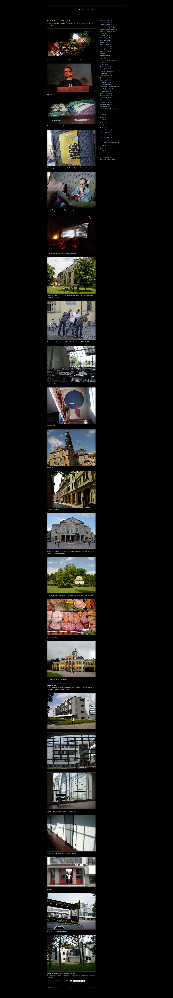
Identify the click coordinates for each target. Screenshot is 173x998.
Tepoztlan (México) (105, 95)
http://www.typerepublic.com (107, 159)
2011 (103, 117)
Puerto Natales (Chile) (106, 75)
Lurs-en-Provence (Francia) (107, 60)
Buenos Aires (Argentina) (107, 27)
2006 (103, 146)
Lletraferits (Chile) (105, 55)
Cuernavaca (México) (106, 31)
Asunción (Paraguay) (105, 22)
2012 (103, 115)
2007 (103, 127)
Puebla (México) (104, 73)
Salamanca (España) (105, 84)
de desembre (107, 130)
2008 (103, 125)
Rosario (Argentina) (105, 82)
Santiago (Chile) (104, 91)
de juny (105, 140)
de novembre (107, 132)
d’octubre (106, 135)
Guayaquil (102, 42)
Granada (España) (105, 40)
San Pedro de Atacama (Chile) (108, 86)
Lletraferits (103, 53)
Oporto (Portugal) (104, 69)
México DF (103, 64)
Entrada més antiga (90, 987)
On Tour (86, 9)
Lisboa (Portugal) (104, 51)
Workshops (103, 106)
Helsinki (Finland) (104, 44)
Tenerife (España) (105, 93)
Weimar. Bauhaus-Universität (111, 142)
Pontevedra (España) (106, 71)
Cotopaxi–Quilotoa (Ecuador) (108, 29)
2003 (103, 148)
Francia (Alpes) (104, 35)
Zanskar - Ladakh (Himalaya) (108, 108)
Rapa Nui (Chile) (104, 80)
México (102, 62)
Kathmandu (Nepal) (105, 47)
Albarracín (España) (105, 20)
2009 (103, 122)
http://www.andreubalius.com (108, 157)
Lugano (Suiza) (104, 58)
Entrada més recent (52, 987)
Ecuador (102, 33)
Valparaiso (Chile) (105, 100)
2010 (103, 120)
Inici (71, 987)
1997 (103, 151)
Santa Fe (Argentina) (105, 89)
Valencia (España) (105, 97)
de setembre (107, 137)
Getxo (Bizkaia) (104, 38)
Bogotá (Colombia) (105, 24)
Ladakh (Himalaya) (105, 49)
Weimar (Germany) (105, 104)
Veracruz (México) (105, 102)
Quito (101, 78)
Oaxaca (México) (104, 66)
